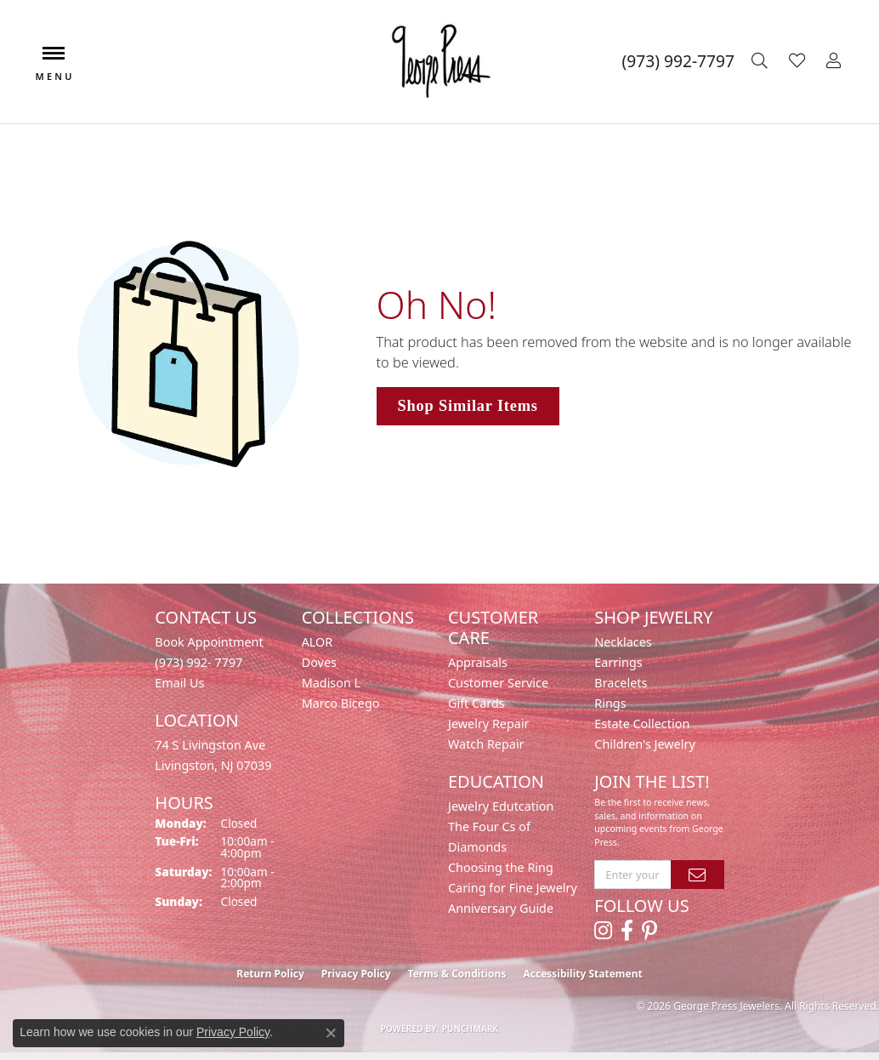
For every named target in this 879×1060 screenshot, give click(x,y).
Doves (319, 662)
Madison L (331, 683)
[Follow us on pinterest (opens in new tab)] (649, 930)
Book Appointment (209, 642)
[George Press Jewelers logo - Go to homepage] (439, 62)
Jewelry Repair (489, 723)
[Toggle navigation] (53, 62)
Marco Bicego (341, 703)
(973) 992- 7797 (198, 662)
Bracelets (620, 683)
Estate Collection (641, 723)
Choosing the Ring (500, 867)
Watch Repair (486, 744)
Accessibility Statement (582, 973)
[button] (761, 61)
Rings (610, 703)
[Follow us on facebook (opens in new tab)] (627, 930)
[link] (678, 61)
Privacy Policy (356, 973)
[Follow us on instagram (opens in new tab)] (603, 930)
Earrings (618, 662)
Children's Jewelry (644, 744)
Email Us (179, 683)
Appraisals (478, 662)
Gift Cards (476, 703)
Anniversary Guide (500, 908)
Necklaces (622, 642)
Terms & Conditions (457, 973)
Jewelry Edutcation (500, 806)
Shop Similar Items (468, 405)
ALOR (317, 642)
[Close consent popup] (331, 1033)
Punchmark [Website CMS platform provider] (470, 1028)
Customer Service (498, 683)
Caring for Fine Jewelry (512, 888)
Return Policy (270, 973)
